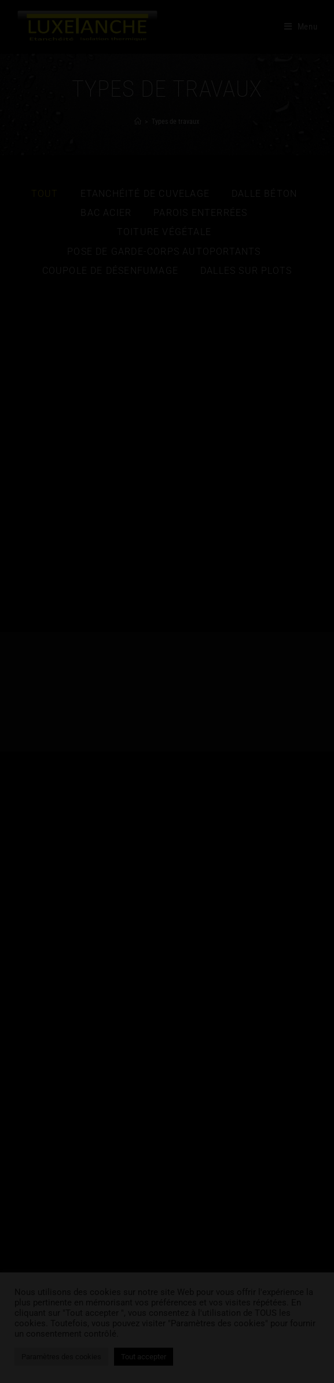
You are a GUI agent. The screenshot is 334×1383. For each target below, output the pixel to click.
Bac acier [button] (105, 212)
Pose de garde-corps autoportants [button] (163, 251)
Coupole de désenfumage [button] (110, 270)
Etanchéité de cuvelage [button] (145, 193)
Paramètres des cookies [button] (61, 1356)
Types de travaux (175, 122)
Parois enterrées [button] (200, 212)
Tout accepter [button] (143, 1356)
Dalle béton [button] (264, 193)
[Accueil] (137, 122)
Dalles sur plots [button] (246, 270)
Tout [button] (44, 193)
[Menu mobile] (301, 26)
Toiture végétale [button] (164, 231)
